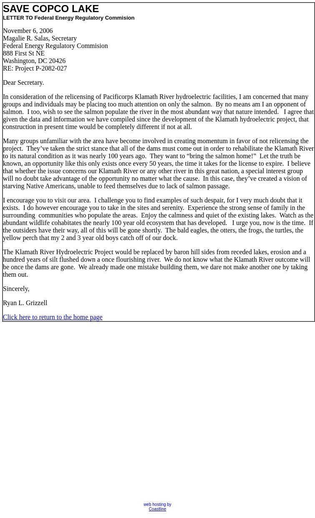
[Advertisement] (83, 411)
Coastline (157, 509)
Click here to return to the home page (53, 317)
